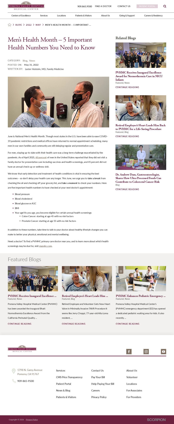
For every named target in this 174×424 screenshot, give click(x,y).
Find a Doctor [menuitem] (103, 6)
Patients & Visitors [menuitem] (83, 15)
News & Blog (63, 390)
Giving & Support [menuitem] (127, 15)
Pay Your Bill (98, 377)
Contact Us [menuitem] (124, 6)
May (38, 25)
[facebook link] (129, 351)
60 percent (41, 157)
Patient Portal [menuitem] (147, 6)
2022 (29, 25)
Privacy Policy (99, 397)
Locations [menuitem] (61, 15)
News (32, 60)
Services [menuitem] (44, 15)
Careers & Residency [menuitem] (153, 15)
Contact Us (97, 370)
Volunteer (131, 377)
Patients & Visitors (66, 397)
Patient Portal (63, 384)
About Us (131, 370)
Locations (131, 384)
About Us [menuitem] (105, 15)
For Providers (133, 397)
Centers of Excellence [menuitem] (21, 15)
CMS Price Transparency (69, 377)
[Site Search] (164, 6)
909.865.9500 (84, 6)
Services (60, 370)
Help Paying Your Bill (102, 384)
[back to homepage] (9, 25)
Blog (18, 25)
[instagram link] (146, 351)
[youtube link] (163, 351)
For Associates (134, 390)
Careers (95, 390)
